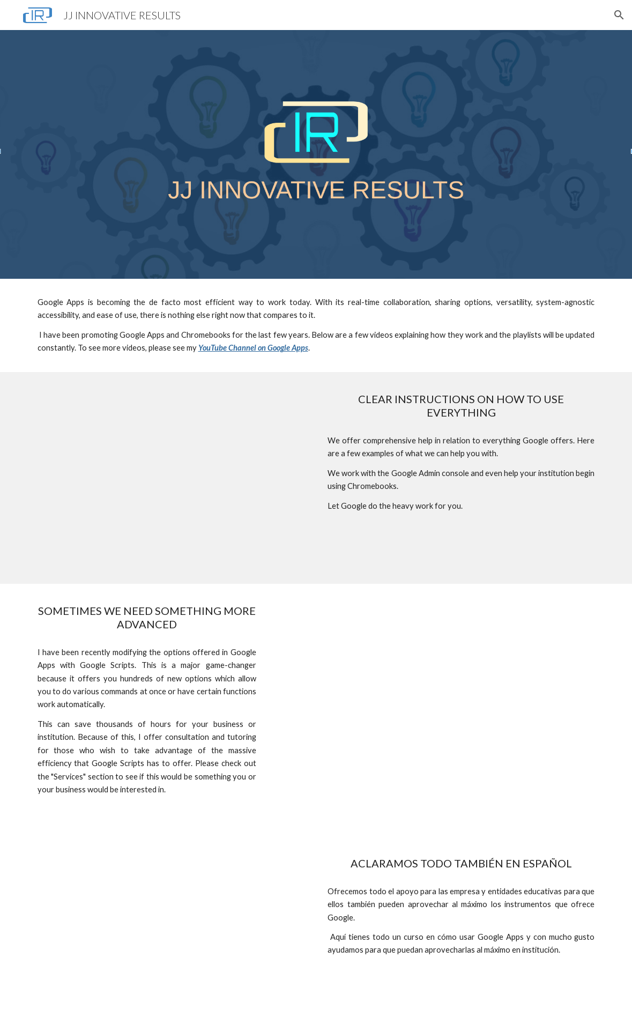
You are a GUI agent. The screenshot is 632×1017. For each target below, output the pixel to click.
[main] (316, 325)
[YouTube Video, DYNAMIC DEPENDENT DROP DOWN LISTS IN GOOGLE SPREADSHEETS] (437, 710)
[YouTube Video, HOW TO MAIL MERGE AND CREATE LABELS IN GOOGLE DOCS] (171, 478)
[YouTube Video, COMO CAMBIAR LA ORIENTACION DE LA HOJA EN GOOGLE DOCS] (171, 926)
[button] (619, 15)
